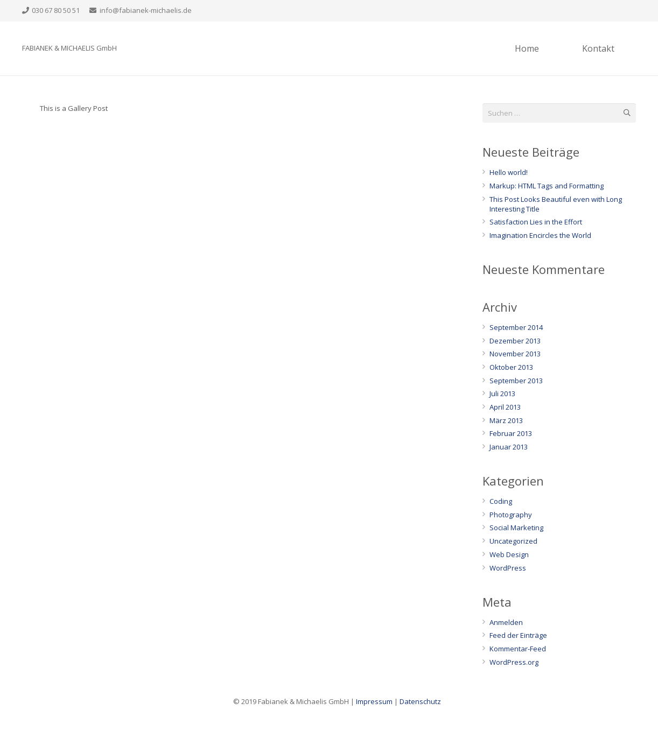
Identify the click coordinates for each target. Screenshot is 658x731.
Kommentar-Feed (517, 648)
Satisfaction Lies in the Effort (535, 222)
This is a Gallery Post (74, 108)
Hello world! (508, 172)
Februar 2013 (510, 433)
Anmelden (506, 622)
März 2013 (506, 420)
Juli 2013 (502, 393)
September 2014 (516, 327)
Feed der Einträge (518, 635)
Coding (500, 501)
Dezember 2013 (515, 341)
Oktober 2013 (511, 367)
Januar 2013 (508, 447)
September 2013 (516, 380)
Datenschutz (420, 701)
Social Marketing (516, 527)
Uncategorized (513, 541)
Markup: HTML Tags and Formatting (546, 186)
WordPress (507, 568)
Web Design (509, 554)
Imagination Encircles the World (540, 235)
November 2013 (515, 354)
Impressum (374, 701)
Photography (510, 514)
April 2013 (505, 407)
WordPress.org (513, 662)
